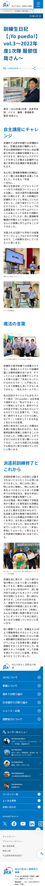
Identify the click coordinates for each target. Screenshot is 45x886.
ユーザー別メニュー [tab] (15, 732)
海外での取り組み (12, 694)
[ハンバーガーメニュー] (38, 3)
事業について (9, 685)
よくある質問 (9, 800)
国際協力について (12, 719)
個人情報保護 (8, 845)
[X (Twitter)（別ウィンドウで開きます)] (5, 824)
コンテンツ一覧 (10, 794)
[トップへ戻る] (38, 830)
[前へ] (36, 10)
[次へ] (41, 10)
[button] (12, 68)
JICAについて (10, 677)
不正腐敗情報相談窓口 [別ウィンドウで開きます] (12, 855)
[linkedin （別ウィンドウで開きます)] (32, 823)
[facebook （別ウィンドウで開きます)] (14, 823)
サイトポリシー (9, 836)
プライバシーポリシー (12, 841)
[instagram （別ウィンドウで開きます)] (41, 823)
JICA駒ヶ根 (33, 16)
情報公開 (6, 850)
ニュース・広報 (11, 711)
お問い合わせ (9, 807)
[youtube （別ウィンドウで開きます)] (23, 824)
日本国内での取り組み (15, 702)
